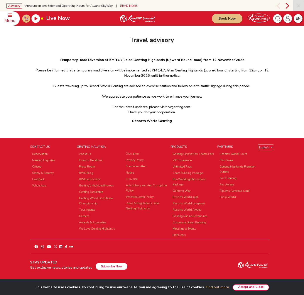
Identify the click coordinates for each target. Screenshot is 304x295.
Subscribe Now (111, 266)
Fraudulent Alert (136, 166)
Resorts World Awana (187, 210)
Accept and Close (250, 287)
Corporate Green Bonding (189, 222)
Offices (36, 167)
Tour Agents (87, 210)
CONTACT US (40, 147)
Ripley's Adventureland (235, 191)
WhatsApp (39, 186)
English (264, 147)
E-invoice (132, 179)
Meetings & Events (184, 229)
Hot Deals (179, 235)
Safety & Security (43, 173)
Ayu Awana (227, 184)
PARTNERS (225, 147)
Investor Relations (90, 160)
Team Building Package (188, 173)
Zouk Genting (228, 178)
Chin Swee (226, 160)
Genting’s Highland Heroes (96, 186)
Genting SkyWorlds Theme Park (193, 154)
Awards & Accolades (92, 222)
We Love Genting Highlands (97, 229)
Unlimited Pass (182, 167)
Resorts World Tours (233, 154)
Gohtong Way (182, 191)
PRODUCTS (179, 147)
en (298, 18)
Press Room (87, 167)
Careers (84, 216)
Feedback (38, 179)
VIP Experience (182, 160)
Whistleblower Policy (140, 197)
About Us (85, 154)
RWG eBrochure (89, 179)
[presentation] (278, 5)
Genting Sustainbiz (91, 192)
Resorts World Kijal (185, 197)
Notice (130, 173)
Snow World (228, 197)
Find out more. (218, 287)
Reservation (40, 154)
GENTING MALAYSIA (91, 147)
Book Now (227, 18)
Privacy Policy (135, 160)
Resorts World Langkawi (189, 203)
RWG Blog (86, 173)
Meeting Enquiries (43, 160)
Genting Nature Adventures (190, 216)
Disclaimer (133, 154)
